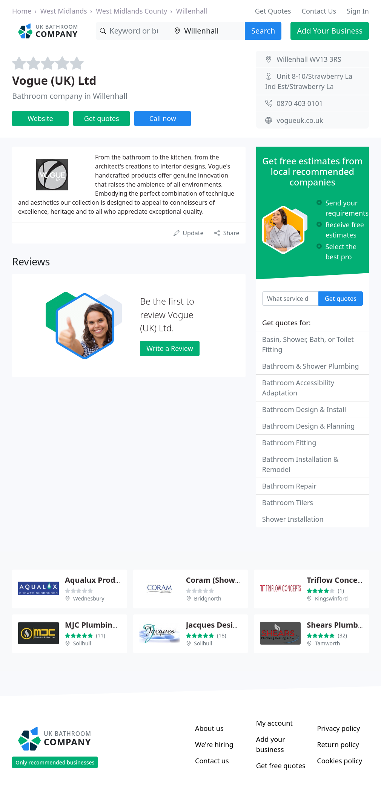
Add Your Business (330, 31)
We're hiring (214, 744)
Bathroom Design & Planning (308, 425)
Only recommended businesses (54, 762)
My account (274, 723)
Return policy (338, 744)
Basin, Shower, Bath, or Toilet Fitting (308, 344)
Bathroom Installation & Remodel (300, 464)
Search (263, 31)
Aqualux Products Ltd (105, 580)
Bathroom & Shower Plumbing (310, 366)
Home (21, 10)
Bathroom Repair (289, 485)
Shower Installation (293, 519)
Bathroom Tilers (287, 502)
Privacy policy (338, 728)
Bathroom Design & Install (304, 409)
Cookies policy (339, 760)
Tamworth (327, 643)
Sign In (358, 10)
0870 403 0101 (300, 103)
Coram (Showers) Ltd (225, 580)
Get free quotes (281, 765)
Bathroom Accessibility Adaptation (298, 387)
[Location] (207, 31)
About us (209, 728)
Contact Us (319, 10)
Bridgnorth (207, 598)
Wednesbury (88, 598)
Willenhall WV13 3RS (309, 59)
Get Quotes (273, 10)
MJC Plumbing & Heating (111, 625)
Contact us (212, 760)
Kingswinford (331, 598)
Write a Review (169, 348)
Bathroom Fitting (289, 442)
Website (40, 118)
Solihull (82, 643)
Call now (162, 118)
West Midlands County (131, 10)
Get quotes (101, 118)
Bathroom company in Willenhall (70, 96)
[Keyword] (133, 31)
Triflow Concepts (338, 580)
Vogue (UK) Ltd (54, 80)
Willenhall (191, 10)
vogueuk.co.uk (300, 120)
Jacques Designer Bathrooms (240, 625)
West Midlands (63, 10)
